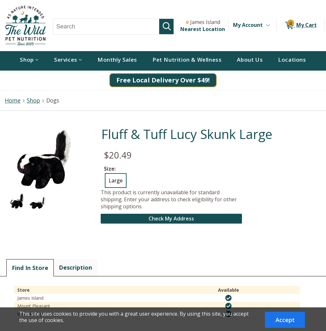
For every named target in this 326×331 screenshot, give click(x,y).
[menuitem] (29, 61)
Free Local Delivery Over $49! (163, 80)
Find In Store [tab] (30, 268)
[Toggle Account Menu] (268, 25)
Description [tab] (75, 267)
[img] (228, 298)
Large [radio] (116, 180)
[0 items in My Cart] (300, 25)
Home (12, 100)
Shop (33, 100)
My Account (248, 24)
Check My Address (171, 218)
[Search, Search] (106, 26)
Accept (285, 320)
